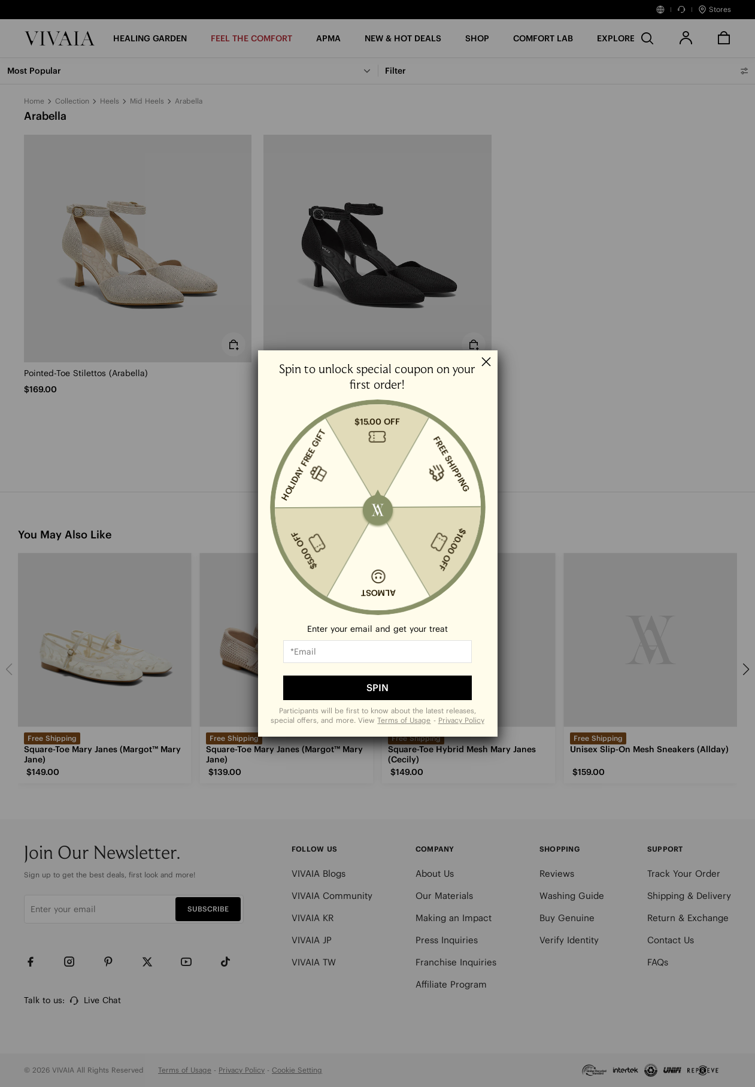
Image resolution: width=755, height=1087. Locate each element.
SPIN (377, 688)
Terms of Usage (403, 720)
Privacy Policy (461, 720)
